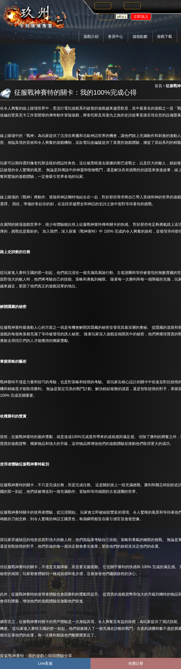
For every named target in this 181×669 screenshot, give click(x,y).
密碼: (118, 6)
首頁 (158, 86)
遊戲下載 (164, 36)
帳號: (89, 6)
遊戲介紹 (91, 36)
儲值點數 (140, 36)
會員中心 (115, 36)
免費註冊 (135, 663)
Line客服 (45, 663)
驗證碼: (91, 17)
